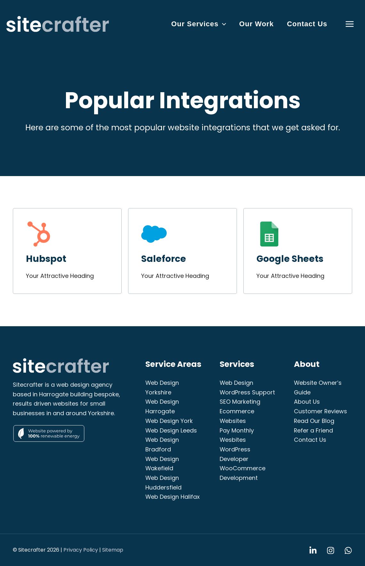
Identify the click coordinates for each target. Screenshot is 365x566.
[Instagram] (331, 550)
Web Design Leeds (171, 430)
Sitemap (112, 550)
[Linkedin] (313, 550)
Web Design (237, 383)
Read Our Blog (314, 421)
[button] (220, 24)
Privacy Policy (80, 550)
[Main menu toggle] (349, 24)
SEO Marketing (240, 402)
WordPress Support (247, 392)
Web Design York (169, 421)
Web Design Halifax (172, 497)
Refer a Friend (313, 430)
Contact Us (310, 440)
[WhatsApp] (348, 550)
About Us (307, 402)
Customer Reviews (320, 411)
